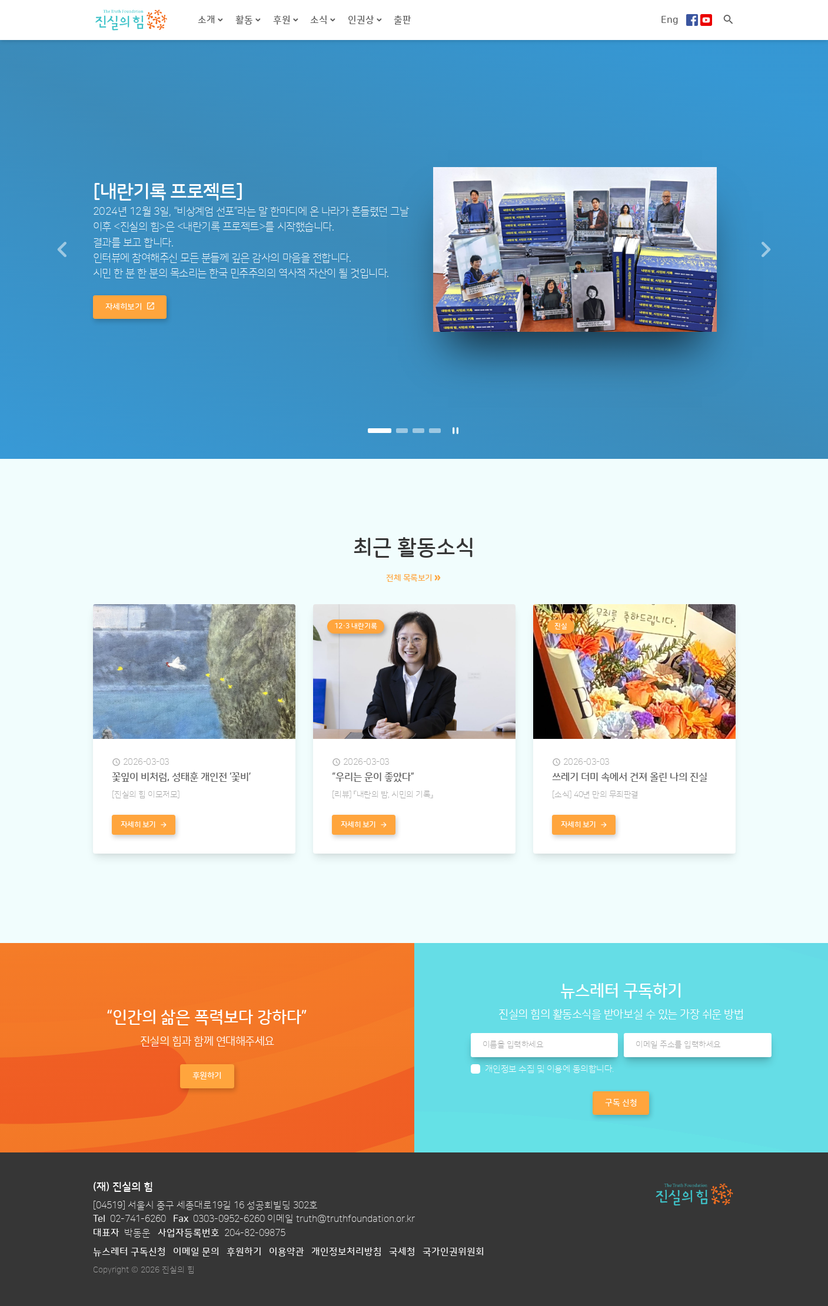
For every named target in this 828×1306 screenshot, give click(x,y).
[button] (62, 249)
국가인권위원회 (453, 1252)
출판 (402, 20)
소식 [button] (320, 20)
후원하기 (244, 1252)
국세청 (402, 1252)
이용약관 (286, 1252)
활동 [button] (245, 20)
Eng (670, 20)
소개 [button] (208, 20)
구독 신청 (621, 1103)
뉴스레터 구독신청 (129, 1252)
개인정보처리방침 (346, 1252)
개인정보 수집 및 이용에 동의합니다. (549, 1069)
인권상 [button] (362, 20)
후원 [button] (283, 20)
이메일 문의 (196, 1252)
